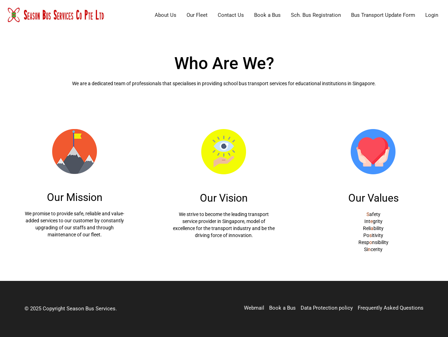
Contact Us (231, 15)
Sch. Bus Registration (316, 15)
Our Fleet (197, 15)
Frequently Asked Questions (391, 308)
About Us (165, 15)
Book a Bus (267, 15)
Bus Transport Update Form (383, 15)
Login (431, 15)
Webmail (254, 308)
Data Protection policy (327, 308)
